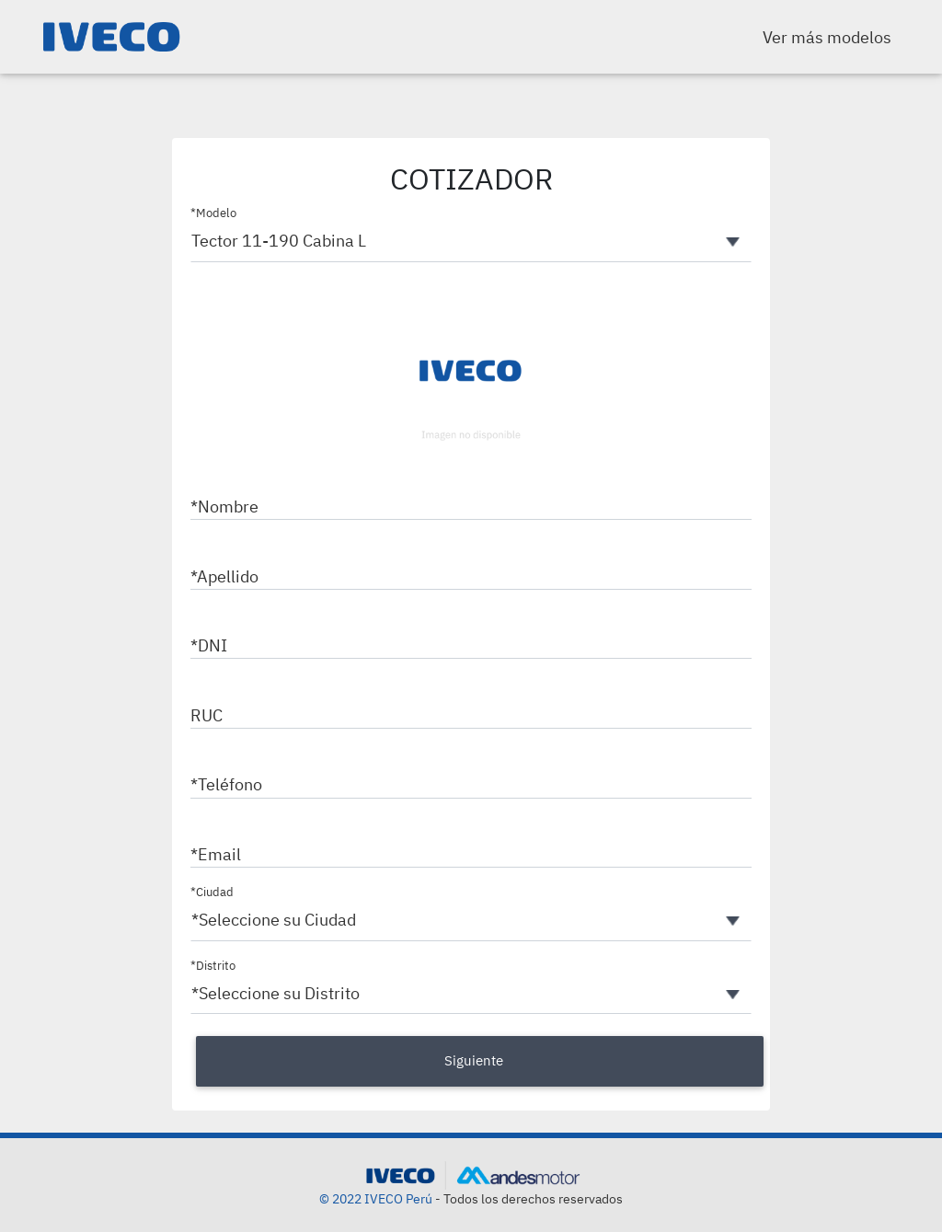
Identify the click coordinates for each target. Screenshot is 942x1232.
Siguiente (473, 1060)
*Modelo (213, 213)
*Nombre (224, 506)
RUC (206, 715)
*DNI (208, 645)
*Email (215, 854)
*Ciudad (212, 892)
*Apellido (224, 576)
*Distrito (213, 965)
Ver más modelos (827, 37)
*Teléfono (226, 784)
